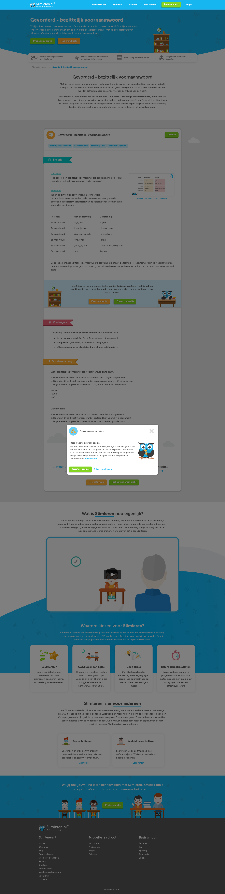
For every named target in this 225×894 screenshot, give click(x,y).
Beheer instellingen (103, 468)
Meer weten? (91, 457)
